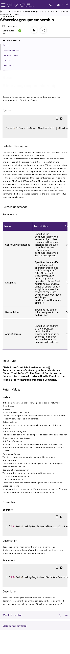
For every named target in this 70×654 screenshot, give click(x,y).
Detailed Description (13, 50)
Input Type (9, 60)
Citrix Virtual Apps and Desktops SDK (25, 11)
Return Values (10, 65)
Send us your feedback (15, 625)
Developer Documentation (27, 5)
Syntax (7, 45)
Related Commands (12, 55)
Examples (8, 70)
